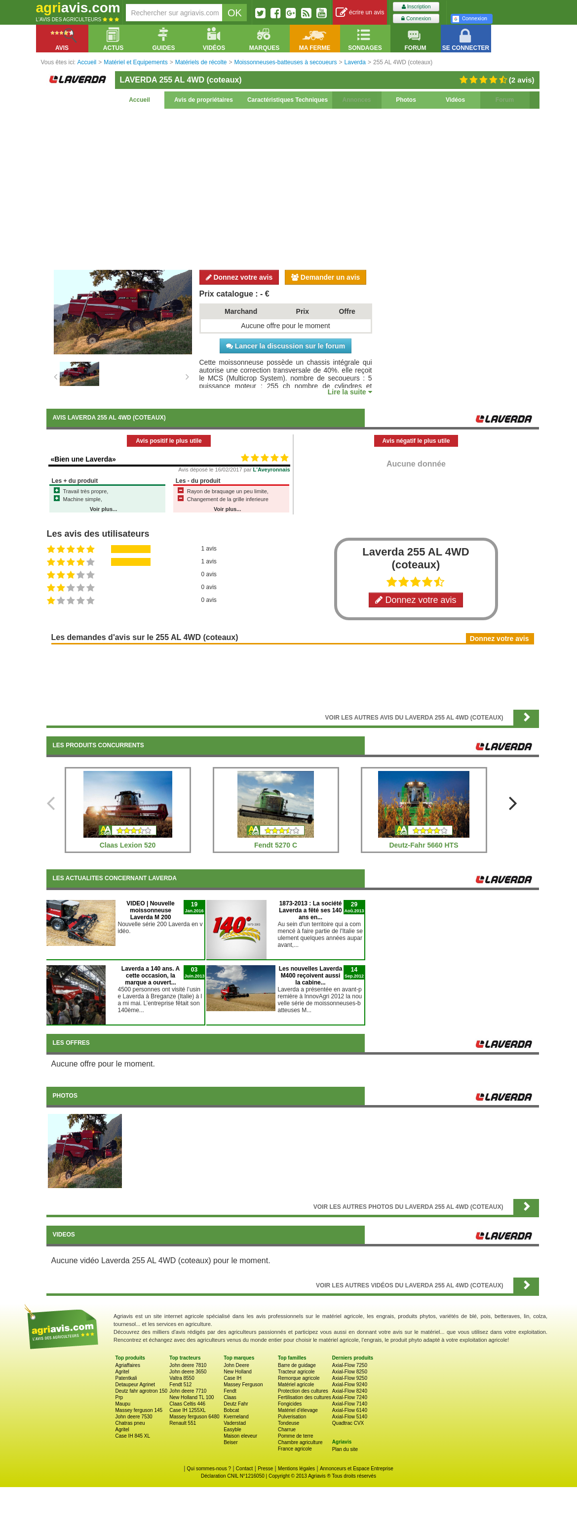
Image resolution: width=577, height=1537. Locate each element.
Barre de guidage (297, 1365)
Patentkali (126, 1378)
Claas (230, 1397)
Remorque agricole (299, 1378)
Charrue (287, 1429)
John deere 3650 (187, 1371)
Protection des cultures (303, 1391)
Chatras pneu (130, 1423)
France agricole (295, 1449)
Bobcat (231, 1410)
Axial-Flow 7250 (349, 1365)
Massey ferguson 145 (139, 1410)
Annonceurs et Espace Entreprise (356, 1468)
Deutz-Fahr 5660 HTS (423, 845)
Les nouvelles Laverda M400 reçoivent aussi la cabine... (311, 975)
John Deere (236, 1365)
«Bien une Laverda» (83, 459)
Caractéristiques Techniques (287, 99)
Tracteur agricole (296, 1371)
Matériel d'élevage (298, 1410)
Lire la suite (350, 392)
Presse (265, 1468)
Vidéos (455, 99)
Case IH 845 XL (133, 1436)
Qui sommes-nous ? (209, 1468)
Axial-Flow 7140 (349, 1404)
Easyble (232, 1429)
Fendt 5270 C (275, 845)
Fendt (230, 1391)
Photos (406, 99)
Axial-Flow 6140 (349, 1410)
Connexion (416, 18)
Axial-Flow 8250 (349, 1371)
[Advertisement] (292, 188)
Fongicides (290, 1404)
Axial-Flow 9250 (349, 1378)
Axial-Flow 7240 (349, 1397)
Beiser (230, 1442)
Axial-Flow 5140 (349, 1416)
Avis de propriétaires (203, 99)
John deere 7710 (187, 1391)
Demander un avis (325, 277)
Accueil (139, 99)
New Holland (238, 1371)
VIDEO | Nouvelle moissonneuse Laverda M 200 (150, 910)
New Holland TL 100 (191, 1397)
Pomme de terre (295, 1436)
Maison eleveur (240, 1436)
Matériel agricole (296, 1384)
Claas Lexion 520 (128, 845)
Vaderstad (235, 1423)
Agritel (122, 1371)
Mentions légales (296, 1468)
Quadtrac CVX (348, 1423)
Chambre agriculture (300, 1442)
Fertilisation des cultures (304, 1397)
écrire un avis (360, 12)
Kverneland (236, 1416)
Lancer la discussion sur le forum (285, 346)
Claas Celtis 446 (187, 1404)
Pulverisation (292, 1416)
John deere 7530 (134, 1416)
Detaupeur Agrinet (135, 1384)
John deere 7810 (187, 1365)
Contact (244, 1468)
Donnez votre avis (239, 277)
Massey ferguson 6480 (194, 1416)
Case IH (232, 1378)
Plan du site (345, 1449)
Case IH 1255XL (187, 1410)
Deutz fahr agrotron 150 (141, 1391)
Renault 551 (182, 1423)
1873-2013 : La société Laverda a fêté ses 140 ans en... (310, 910)
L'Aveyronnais (271, 469)
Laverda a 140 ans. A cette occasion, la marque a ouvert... (150, 975)
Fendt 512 (180, 1384)
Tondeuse (288, 1423)
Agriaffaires (127, 1365)
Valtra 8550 (181, 1378)
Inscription (416, 6)
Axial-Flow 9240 (349, 1384)
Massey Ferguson (243, 1384)
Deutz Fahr (236, 1404)
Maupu (123, 1404)
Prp (119, 1397)
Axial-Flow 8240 (349, 1391)
